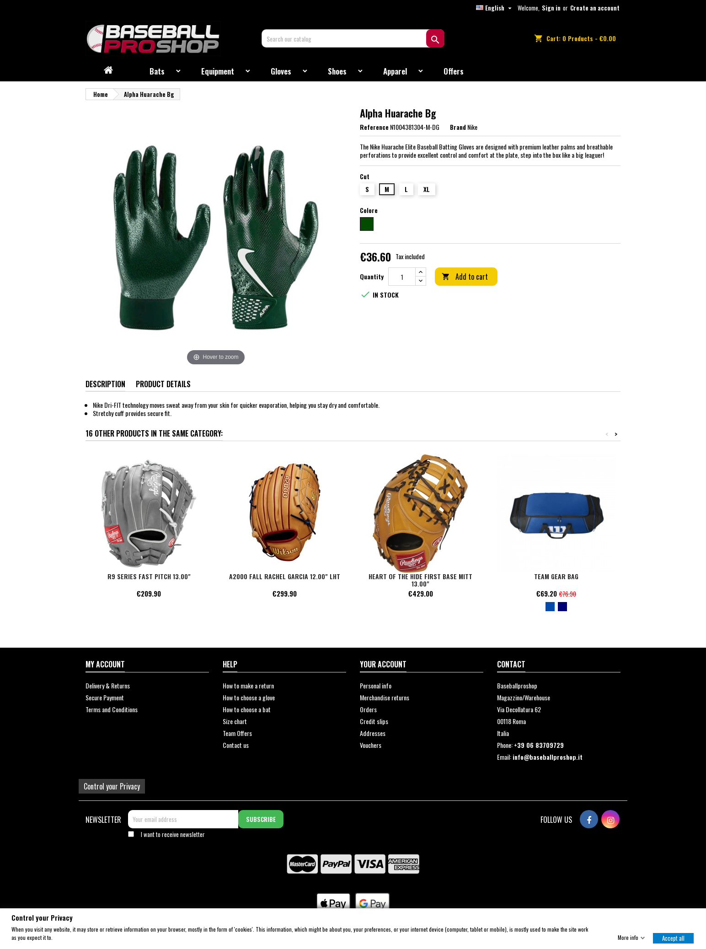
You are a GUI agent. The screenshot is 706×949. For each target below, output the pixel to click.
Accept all (673, 937)
